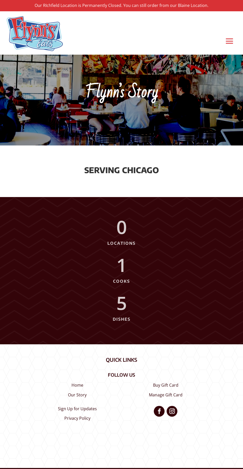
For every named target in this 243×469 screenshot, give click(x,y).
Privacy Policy (77, 418)
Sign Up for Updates (77, 409)
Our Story (77, 395)
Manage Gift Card (166, 395)
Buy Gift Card (165, 385)
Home (77, 385)
